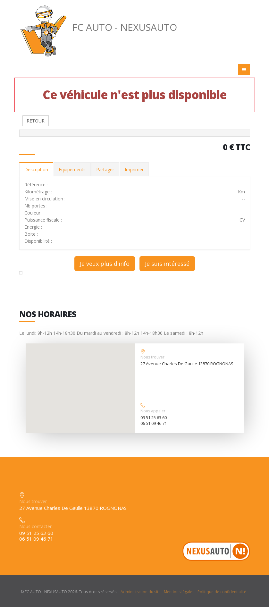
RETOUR (36, 121)
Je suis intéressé (167, 263)
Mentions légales (179, 591)
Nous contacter (35, 526)
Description (36, 169)
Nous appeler (152, 411)
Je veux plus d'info (105, 263)
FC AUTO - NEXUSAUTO (98, 27)
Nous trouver (152, 357)
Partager (105, 169)
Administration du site (141, 591)
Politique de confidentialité (222, 591)
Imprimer (134, 169)
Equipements (72, 169)
